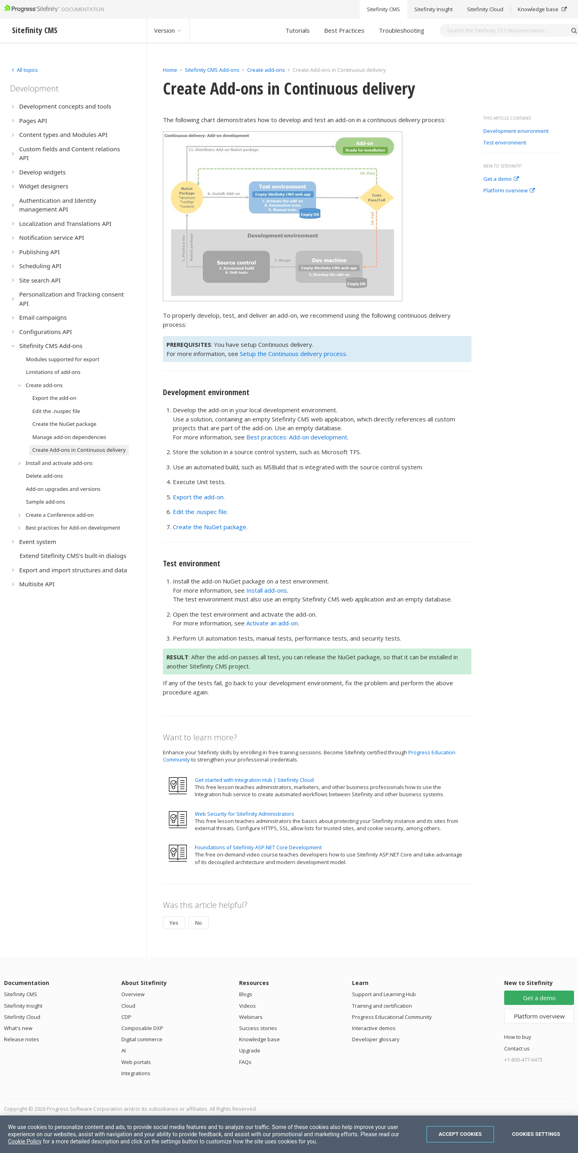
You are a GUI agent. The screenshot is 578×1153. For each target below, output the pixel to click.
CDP (126, 1016)
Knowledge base (259, 1039)
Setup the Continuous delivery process (293, 354)
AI (123, 1050)
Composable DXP (142, 1028)
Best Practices (344, 30)
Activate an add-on (272, 623)
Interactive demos (374, 1028)
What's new (18, 1028)
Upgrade (249, 1050)
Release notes (21, 1039)
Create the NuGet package (209, 527)
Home (170, 69)
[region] (289, 1134)
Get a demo (501, 179)
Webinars (251, 1016)
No (198, 922)
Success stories (258, 1028)
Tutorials (297, 30)
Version (168, 30)
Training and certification (382, 1005)
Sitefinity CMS (20, 994)
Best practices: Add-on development (296, 437)
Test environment (504, 143)
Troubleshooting (401, 30)
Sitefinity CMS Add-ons (212, 69)
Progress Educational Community (392, 1016)
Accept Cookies (460, 1134)
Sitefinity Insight (23, 1005)
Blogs (245, 994)
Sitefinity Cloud (22, 1016)
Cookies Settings (536, 1134)
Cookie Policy (25, 1141)
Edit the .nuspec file (200, 512)
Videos (247, 1005)
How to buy (517, 1036)
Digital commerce (141, 1039)
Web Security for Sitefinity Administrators (244, 813)
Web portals (136, 1062)
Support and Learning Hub (384, 994)
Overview (132, 994)
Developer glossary (376, 1039)
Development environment (515, 131)
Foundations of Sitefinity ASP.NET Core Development (258, 847)
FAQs (245, 1062)
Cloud (128, 1005)
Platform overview (509, 191)
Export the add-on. (199, 497)
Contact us (517, 1048)
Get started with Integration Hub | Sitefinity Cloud (254, 779)
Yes (174, 922)
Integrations (135, 1073)
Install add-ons (266, 590)
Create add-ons (266, 69)
